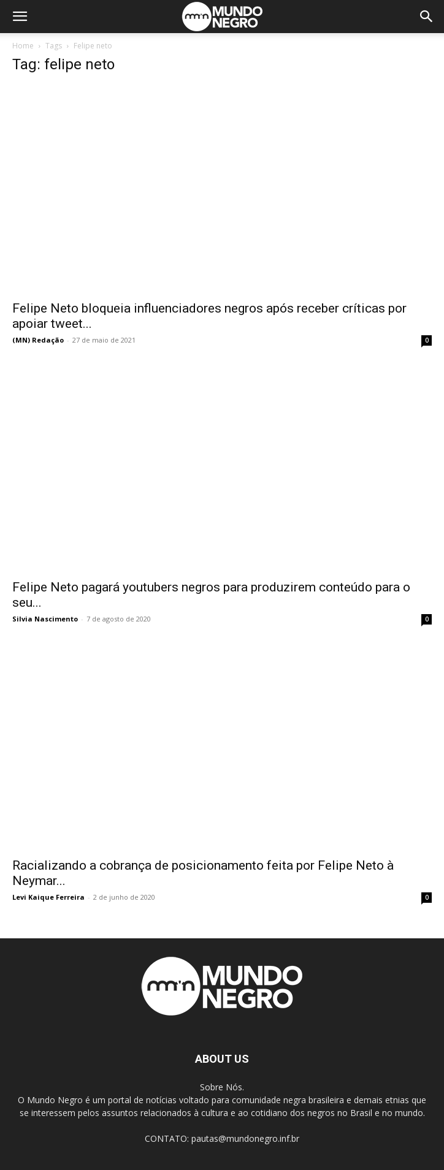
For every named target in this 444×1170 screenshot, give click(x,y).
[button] (19, 16)
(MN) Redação (38, 339)
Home (23, 45)
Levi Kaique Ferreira (48, 897)
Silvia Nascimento (45, 618)
